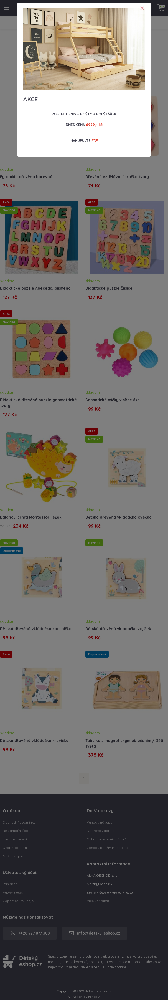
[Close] (142, 8)
